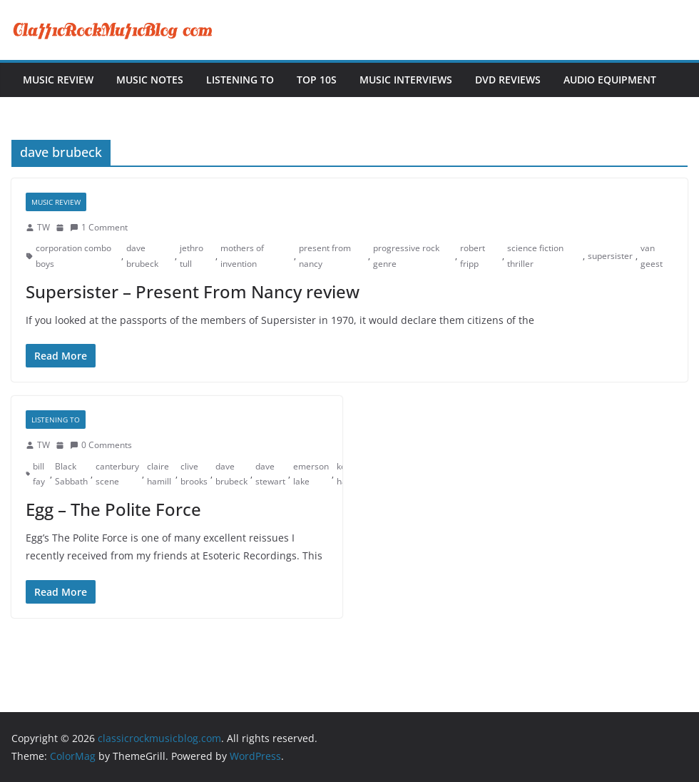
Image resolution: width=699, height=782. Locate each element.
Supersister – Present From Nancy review (192, 291)
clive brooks (194, 474)
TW (43, 227)
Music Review (58, 79)
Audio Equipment (609, 79)
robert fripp (472, 256)
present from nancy (325, 256)
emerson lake (311, 474)
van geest (652, 256)
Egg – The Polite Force (113, 509)
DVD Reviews (508, 79)
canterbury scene (117, 474)
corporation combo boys (73, 256)
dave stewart (270, 474)
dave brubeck (142, 256)
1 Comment (99, 227)
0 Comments (101, 445)
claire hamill (159, 474)
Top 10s (317, 79)
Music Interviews (405, 79)
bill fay (39, 474)
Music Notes (149, 79)
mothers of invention (242, 256)
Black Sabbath (71, 474)
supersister (610, 256)
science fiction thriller (535, 256)
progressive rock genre (406, 256)
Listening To (240, 79)
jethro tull (191, 256)
